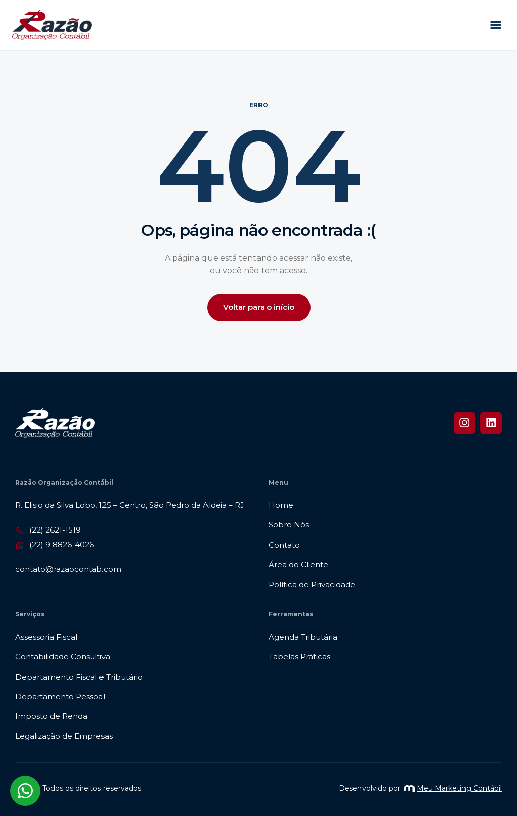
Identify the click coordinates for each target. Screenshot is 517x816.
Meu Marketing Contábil (453, 788)
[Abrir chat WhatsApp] (25, 791)
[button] (496, 25)
